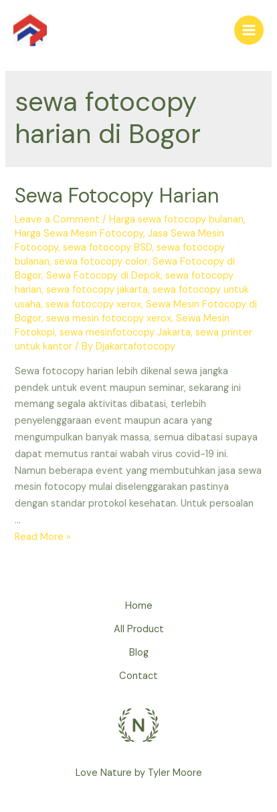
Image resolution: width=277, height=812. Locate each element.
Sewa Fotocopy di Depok (103, 275)
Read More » (43, 537)
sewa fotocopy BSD (107, 247)
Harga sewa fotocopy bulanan (176, 219)
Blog (139, 652)
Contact (138, 676)
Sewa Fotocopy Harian (117, 195)
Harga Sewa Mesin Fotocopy (79, 233)
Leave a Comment (57, 219)
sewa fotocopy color (101, 261)
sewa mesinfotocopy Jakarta (125, 332)
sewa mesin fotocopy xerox (108, 318)
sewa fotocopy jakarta (97, 289)
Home (139, 605)
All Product (139, 629)
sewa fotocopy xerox (93, 304)
